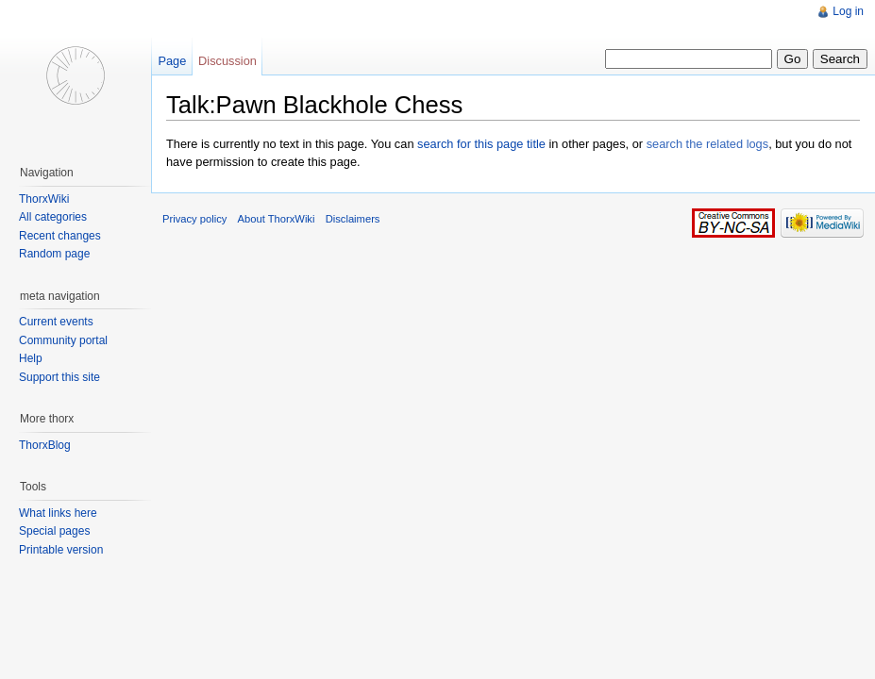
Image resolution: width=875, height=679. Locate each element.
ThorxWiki (44, 199)
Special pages (54, 531)
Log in (848, 11)
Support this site (59, 377)
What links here (58, 513)
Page (172, 61)
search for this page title (481, 144)
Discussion (227, 61)
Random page (54, 253)
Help (30, 358)
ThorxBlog (45, 445)
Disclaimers (353, 218)
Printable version (61, 549)
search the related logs (707, 144)
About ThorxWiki (276, 218)
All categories (53, 217)
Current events (56, 321)
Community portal (63, 340)
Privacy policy (194, 218)
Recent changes (60, 235)
